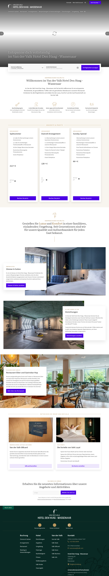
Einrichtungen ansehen (74, 336)
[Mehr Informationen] (15, 181)
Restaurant (23, 11)
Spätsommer (15, 133)
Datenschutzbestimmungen (44, 499)
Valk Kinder (39, 564)
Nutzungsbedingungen (59, 499)
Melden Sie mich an (68, 492)
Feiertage (39, 550)
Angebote (39, 543)
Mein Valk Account (78, 2)
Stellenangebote (41, 561)
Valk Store (55, 550)
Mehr (83, 11)
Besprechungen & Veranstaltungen (49, 11)
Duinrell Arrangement (50, 133)
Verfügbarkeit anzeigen (90, 68)
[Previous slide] (2, 33)
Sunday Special (80, 133)
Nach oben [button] (8, 508)
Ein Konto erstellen (78, 466)
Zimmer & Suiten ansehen (16, 285)
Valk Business (56, 554)
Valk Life (54, 557)
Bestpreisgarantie (39, 526)
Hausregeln (39, 568)
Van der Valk (69, 526)
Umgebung (75, 11)
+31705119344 (73, 541)
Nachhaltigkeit (40, 554)
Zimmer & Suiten (13, 11)
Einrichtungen (66, 11)
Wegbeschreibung (74, 564)
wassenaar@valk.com (75, 548)
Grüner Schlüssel (54, 526)
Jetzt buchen (95, 2)
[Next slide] (107, 33)
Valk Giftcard (56, 546)
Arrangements (32, 11)
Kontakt (68, 2)
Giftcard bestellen (31, 466)
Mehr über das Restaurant (16, 391)
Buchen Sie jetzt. (22, 198)
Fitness (38, 557)
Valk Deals (55, 543)
